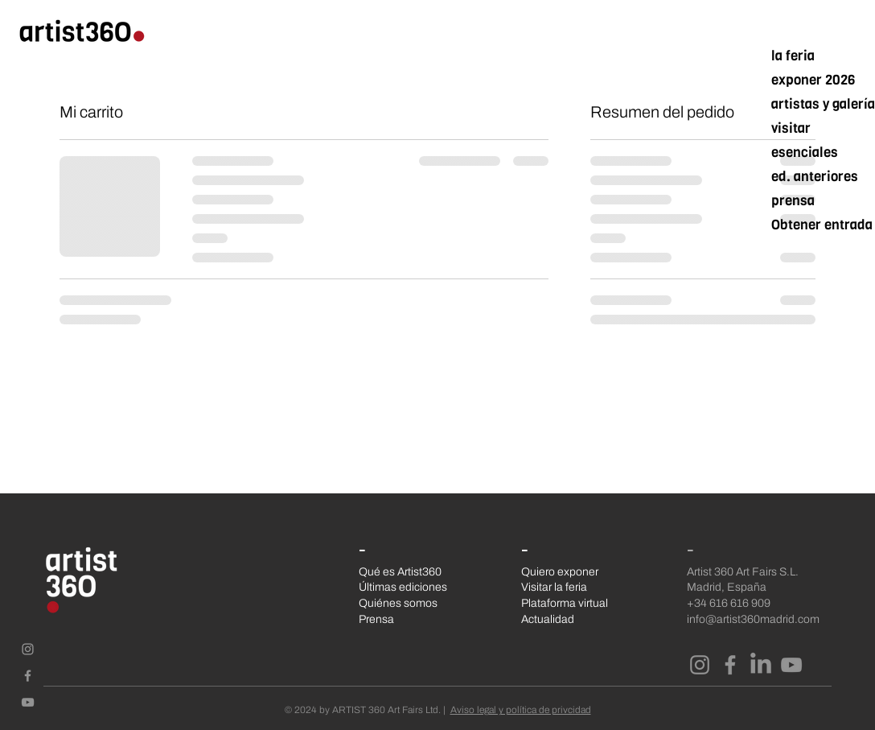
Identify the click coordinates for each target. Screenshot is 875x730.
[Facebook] (730, 665)
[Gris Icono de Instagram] (27, 649)
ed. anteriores (814, 176)
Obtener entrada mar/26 (822, 225)
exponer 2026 (813, 80)
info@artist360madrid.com (753, 619)
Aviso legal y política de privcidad (520, 710)
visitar (791, 128)
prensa (793, 201)
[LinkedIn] (761, 665)
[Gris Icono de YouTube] (27, 702)
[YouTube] (791, 665)
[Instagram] (700, 665)
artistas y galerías (822, 104)
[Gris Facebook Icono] (27, 675)
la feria (793, 56)
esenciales (804, 152)
